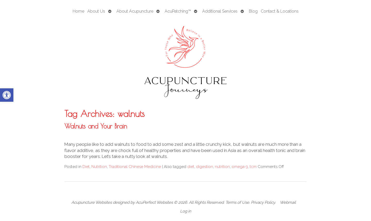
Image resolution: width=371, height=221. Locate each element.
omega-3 (240, 166)
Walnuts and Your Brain (95, 126)
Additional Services (220, 11)
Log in (185, 211)
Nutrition (99, 166)
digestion (204, 166)
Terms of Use (237, 202)
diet (190, 166)
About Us (96, 11)
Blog (253, 11)
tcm (253, 166)
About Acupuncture (134, 11)
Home (78, 11)
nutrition (222, 166)
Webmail (288, 202)
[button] (6, 95)
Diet (86, 166)
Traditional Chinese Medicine (135, 166)
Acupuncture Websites (91, 202)
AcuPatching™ (178, 11)
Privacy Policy (263, 202)
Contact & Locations (280, 11)
